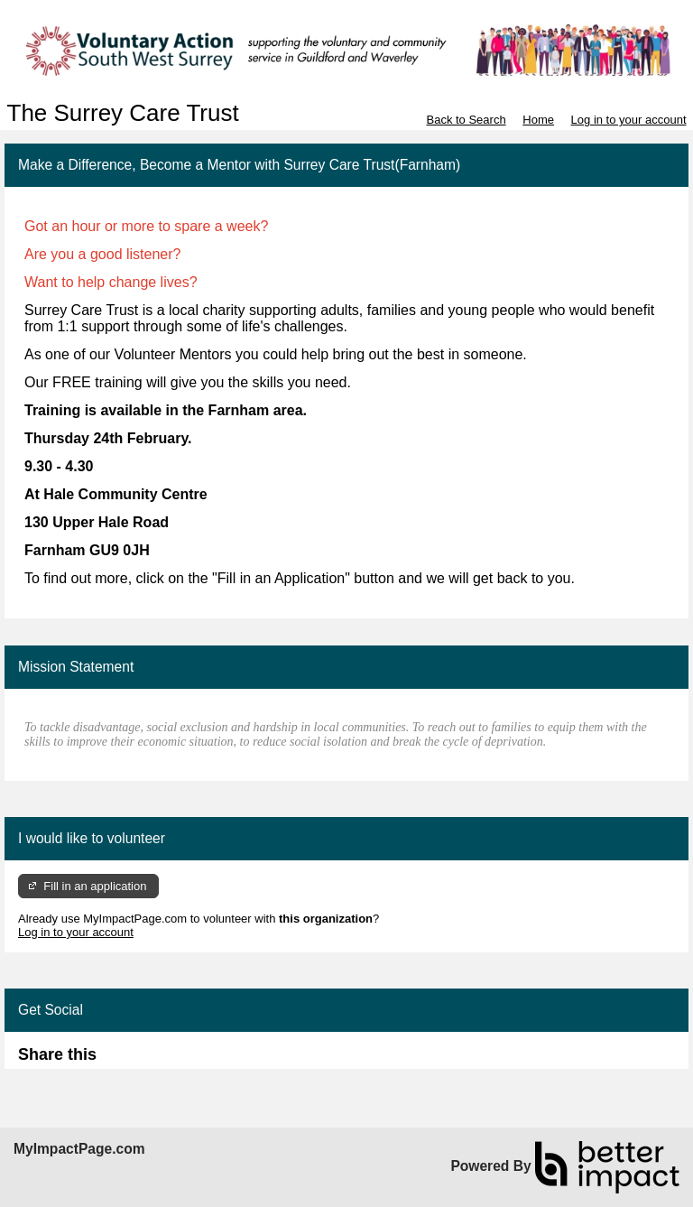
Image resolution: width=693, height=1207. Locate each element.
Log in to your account (629, 119)
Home (538, 119)
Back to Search (465, 119)
